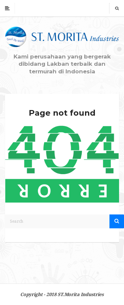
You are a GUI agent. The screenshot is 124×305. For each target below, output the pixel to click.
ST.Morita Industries (80, 294)
